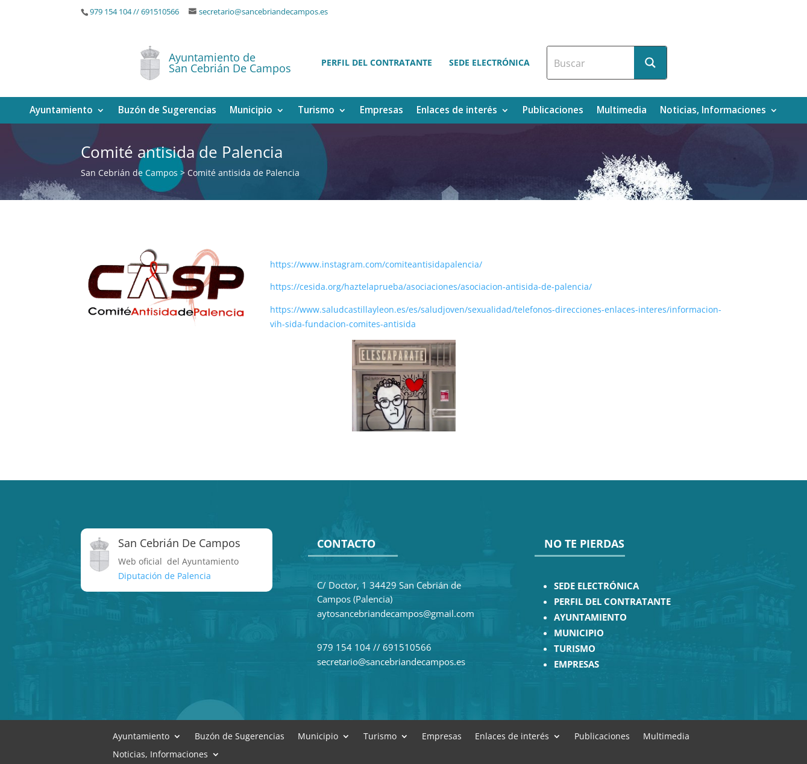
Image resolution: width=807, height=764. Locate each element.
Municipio (251, 111)
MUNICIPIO (579, 633)
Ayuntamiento (61, 111)
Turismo (316, 111)
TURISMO (574, 648)
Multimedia (622, 111)
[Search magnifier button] (650, 62)
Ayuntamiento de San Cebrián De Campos (230, 62)
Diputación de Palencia (164, 575)
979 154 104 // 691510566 (134, 12)
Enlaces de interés (456, 111)
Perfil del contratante (376, 62)
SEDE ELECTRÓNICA (596, 586)
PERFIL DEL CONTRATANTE (612, 601)
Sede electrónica (489, 62)
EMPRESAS (576, 664)
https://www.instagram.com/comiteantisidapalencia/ (376, 264)
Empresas (381, 111)
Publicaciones (553, 111)
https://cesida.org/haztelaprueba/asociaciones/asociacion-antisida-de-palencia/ (432, 286)
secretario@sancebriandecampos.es (263, 12)
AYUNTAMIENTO (590, 617)
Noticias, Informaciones (713, 111)
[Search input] (591, 63)
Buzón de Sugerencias (167, 111)
